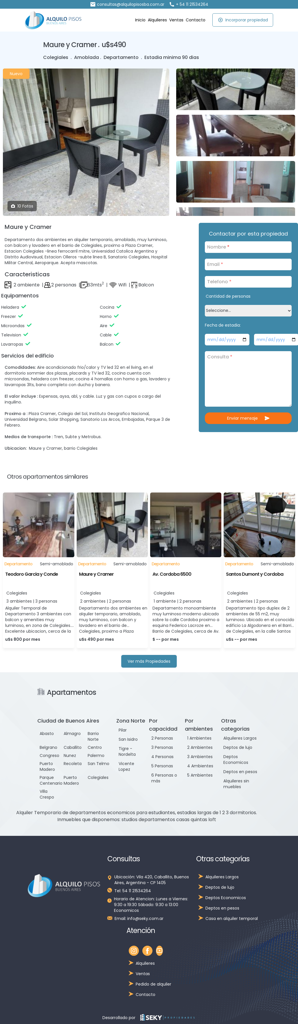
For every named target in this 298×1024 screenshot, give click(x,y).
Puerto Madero (47, 766)
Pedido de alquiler (153, 984)
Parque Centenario (51, 780)
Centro (95, 747)
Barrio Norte (93, 736)
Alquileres (157, 20)
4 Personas (162, 757)
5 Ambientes (200, 775)
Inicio (140, 20)
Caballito (73, 747)
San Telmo (98, 763)
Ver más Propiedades (149, 661)
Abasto (47, 733)
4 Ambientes (200, 766)
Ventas (176, 20)
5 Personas (162, 766)
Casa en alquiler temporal (231, 918)
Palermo (96, 755)
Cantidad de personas (228, 296)
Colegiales (98, 777)
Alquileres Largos (240, 738)
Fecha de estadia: (223, 325)
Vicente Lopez (126, 766)
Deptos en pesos (240, 772)
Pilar (123, 730)
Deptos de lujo (237, 747)
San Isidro (128, 739)
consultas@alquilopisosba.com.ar (127, 4)
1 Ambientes (199, 738)
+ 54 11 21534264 (188, 4)
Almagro (72, 733)
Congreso (49, 755)
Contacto (195, 20)
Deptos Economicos (235, 759)
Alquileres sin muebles (236, 784)
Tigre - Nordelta (127, 751)
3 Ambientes (200, 757)
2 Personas (162, 738)
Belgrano (48, 747)
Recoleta (73, 763)
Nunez (70, 755)
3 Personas (162, 747)
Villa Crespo (47, 794)
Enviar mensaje (248, 418)
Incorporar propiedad (243, 20)
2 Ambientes (200, 747)
